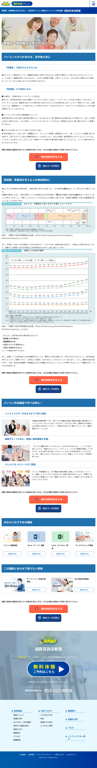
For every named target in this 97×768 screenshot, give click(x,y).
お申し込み (22, 3)
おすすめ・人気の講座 (22, 722)
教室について (19, 715)
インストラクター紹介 (76, 737)
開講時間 (17, 740)
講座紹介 (72, 711)
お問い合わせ (59, 754)
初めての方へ (47, 711)
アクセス (17, 736)
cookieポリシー (72, 754)
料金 (42, 718)
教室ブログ (18, 729)
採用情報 (31, 754)
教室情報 (18, 711)
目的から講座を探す (21, 725)
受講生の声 (18, 718)
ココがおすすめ (46, 715)
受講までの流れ (46, 722)
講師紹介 (17, 732)
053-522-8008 (58, 690)
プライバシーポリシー (44, 754)
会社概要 (23, 754)
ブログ (71, 727)
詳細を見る (12, 553)
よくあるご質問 (46, 725)
